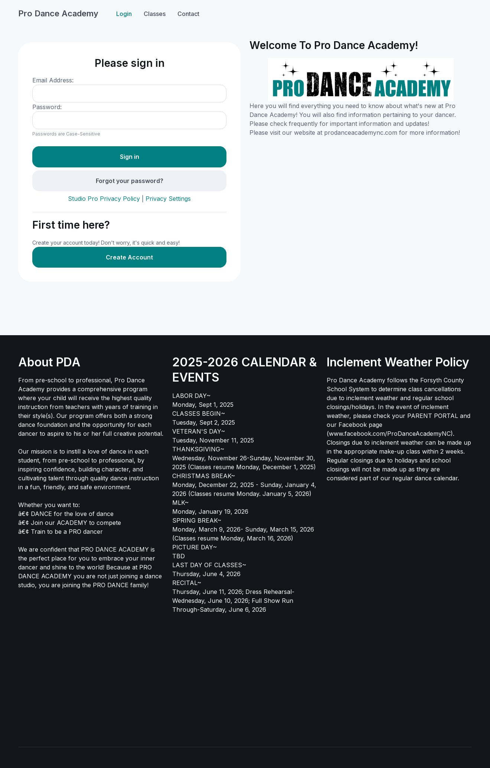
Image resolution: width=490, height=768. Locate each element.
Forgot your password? (129, 180)
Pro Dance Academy (58, 13)
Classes (155, 13)
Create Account (129, 257)
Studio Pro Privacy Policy (104, 198)
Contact (188, 13)
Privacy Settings (168, 198)
